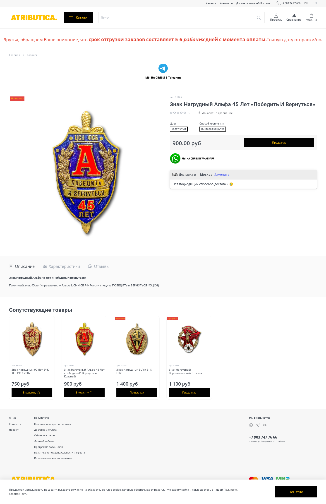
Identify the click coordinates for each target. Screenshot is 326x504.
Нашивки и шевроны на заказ (52, 424)
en (315, 3)
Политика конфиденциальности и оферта (59, 452)
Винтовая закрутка (212, 128)
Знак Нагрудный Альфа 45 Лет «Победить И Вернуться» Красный (84, 373)
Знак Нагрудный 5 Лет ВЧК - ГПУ (134, 371)
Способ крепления (211, 123)
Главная (14, 55)
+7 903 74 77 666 (288, 3)
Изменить (221, 175)
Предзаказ (279, 142)
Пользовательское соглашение (53, 458)
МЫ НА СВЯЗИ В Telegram (163, 77)
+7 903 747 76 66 (263, 437)
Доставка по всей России (253, 3)
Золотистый (179, 128)
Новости (14, 429)
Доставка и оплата (45, 429)
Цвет (173, 123)
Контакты (226, 3)
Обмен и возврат (44, 435)
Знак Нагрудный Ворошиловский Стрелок (185, 371)
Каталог (211, 3)
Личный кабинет (44, 441)
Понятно (296, 492)
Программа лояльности (48, 447)
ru (306, 3)
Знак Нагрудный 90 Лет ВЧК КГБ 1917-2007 (30, 371)
